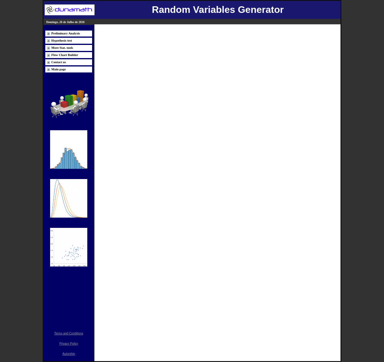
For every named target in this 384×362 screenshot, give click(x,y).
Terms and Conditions (68, 333)
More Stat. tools (62, 47)
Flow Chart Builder (64, 55)
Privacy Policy (68, 343)
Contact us (58, 62)
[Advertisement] (69, 295)
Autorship (68, 353)
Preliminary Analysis (65, 33)
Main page (58, 69)
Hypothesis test (61, 40)
